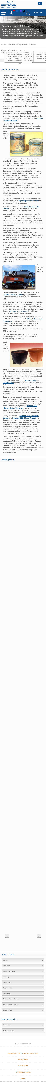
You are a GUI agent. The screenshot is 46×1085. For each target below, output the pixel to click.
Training (6, 977)
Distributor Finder (9, 971)
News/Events (7, 982)
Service (5, 960)
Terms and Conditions (23, 1072)
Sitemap (23, 1078)
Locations (6, 966)
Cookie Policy (23, 1066)
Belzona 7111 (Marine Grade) (24, 418)
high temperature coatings (28, 201)
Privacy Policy (23, 1059)
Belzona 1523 (30, 380)
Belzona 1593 (8, 383)
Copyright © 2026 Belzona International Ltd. (23, 1053)
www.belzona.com (8, 4)
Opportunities (7, 988)
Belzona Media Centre (10, 999)
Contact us (6, 1025)
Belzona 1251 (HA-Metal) (13, 295)
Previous (7, 936)
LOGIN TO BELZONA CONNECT (28, 14)
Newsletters (7, 993)
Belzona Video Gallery (10, 1004)
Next (39, 936)
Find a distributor (9, 1030)
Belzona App (7, 1010)
